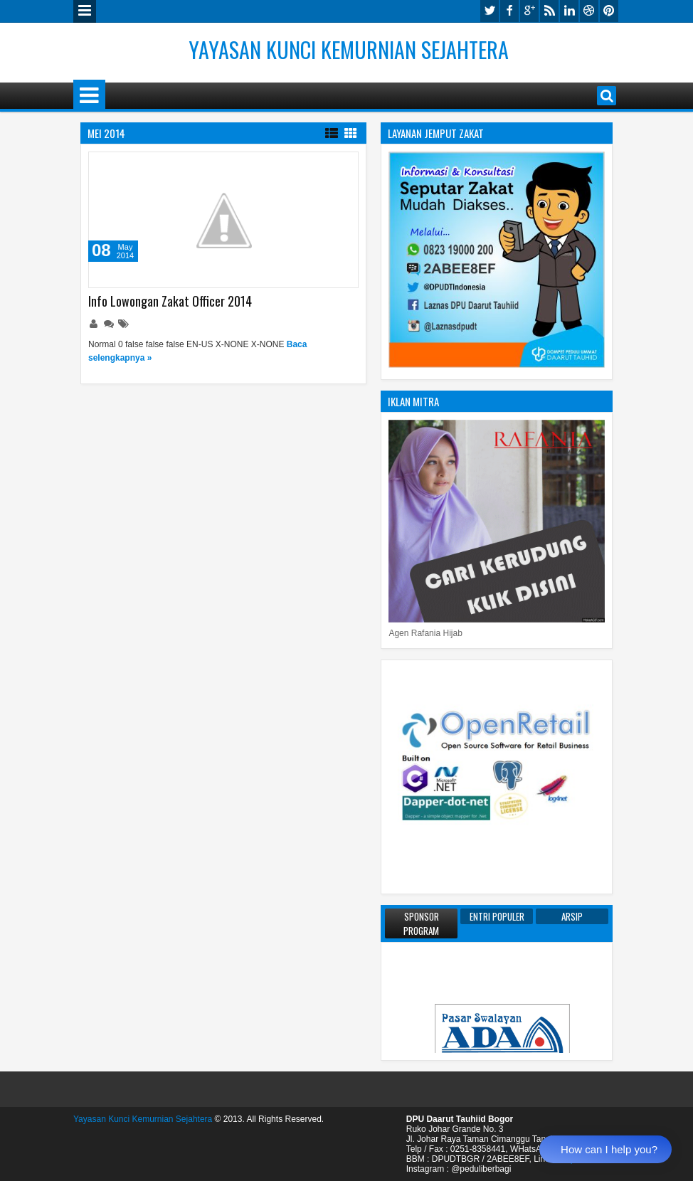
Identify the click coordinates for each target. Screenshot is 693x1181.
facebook (509, 11)
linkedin (569, 11)
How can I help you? (609, 1149)
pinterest (609, 11)
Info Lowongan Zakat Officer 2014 (170, 301)
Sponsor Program (421, 923)
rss (549, 11)
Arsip (572, 916)
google (529, 11)
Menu (84, 11)
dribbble (589, 11)
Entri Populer (497, 916)
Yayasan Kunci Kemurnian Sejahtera (349, 49)
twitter (489, 11)
